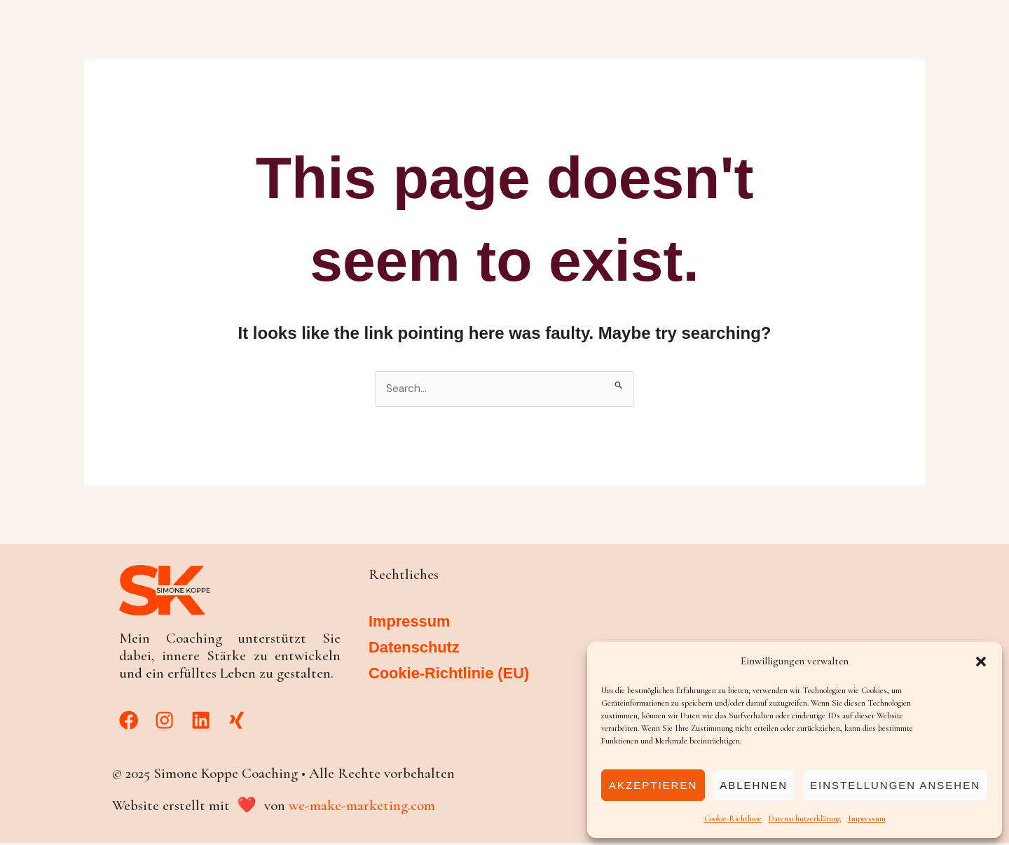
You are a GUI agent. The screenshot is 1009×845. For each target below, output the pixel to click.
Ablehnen (754, 785)
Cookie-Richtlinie (733, 818)
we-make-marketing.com (362, 807)
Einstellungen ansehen (895, 785)
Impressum (867, 818)
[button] (981, 662)
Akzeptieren (653, 785)
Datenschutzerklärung (805, 818)
